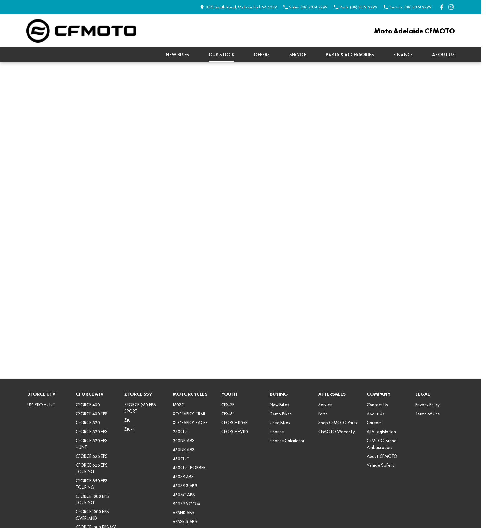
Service (298, 54)
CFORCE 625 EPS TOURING (92, 468)
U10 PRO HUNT (41, 404)
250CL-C (181, 431)
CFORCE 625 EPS (92, 456)
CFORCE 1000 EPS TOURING (92, 499)
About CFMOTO (382, 456)
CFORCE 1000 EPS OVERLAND (92, 515)
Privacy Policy (427, 404)
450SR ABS (183, 476)
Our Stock (222, 54)
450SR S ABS (185, 485)
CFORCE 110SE (234, 422)
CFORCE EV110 (234, 431)
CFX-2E (227, 404)
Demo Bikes (281, 413)
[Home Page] (81, 31)
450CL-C (181, 458)
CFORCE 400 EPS (92, 413)
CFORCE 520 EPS (92, 431)
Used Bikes (280, 422)
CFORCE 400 (88, 404)
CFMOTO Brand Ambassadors (381, 444)
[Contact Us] (238, 7)
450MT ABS (184, 494)
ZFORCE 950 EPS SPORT (140, 408)
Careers (374, 422)
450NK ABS (184, 449)
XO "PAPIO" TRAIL (189, 413)
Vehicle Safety (381, 465)
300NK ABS (184, 440)
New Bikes (177, 54)
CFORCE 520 (88, 422)
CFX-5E (228, 413)
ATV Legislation (381, 431)
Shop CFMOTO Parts (337, 422)
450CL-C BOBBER (189, 467)
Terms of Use (427, 413)
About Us (443, 54)
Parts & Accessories (350, 54)
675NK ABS (183, 512)
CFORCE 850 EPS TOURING (92, 484)
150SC (178, 404)
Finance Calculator (287, 440)
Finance (403, 54)
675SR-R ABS (185, 521)
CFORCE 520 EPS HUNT (92, 444)
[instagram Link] (451, 7)
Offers (262, 54)
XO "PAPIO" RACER (190, 422)
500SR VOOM (186, 503)
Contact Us (377, 404)
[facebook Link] (442, 7)
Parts (323, 413)
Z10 (127, 420)
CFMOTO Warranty (336, 431)
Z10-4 (129, 429)
